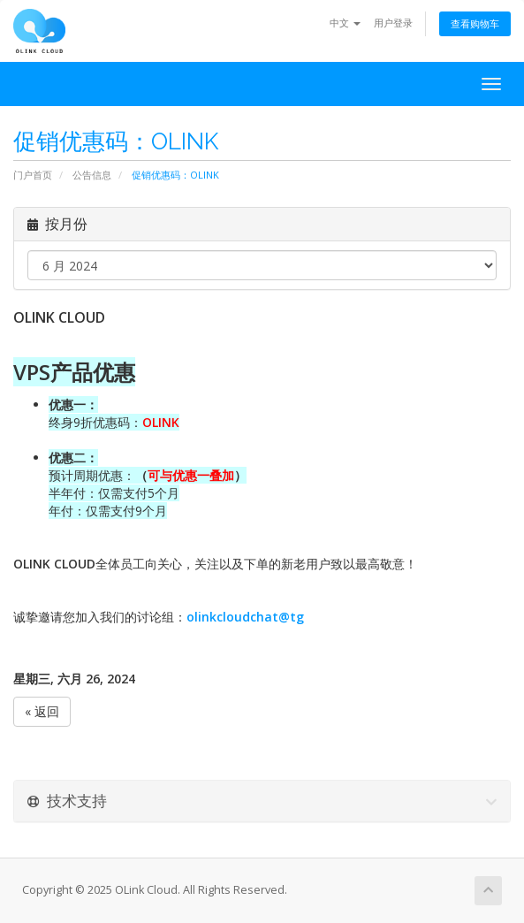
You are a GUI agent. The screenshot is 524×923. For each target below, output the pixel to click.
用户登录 (393, 22)
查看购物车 (475, 23)
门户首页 (32, 174)
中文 (345, 22)
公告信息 (91, 174)
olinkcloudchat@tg (245, 616)
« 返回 (42, 711)
